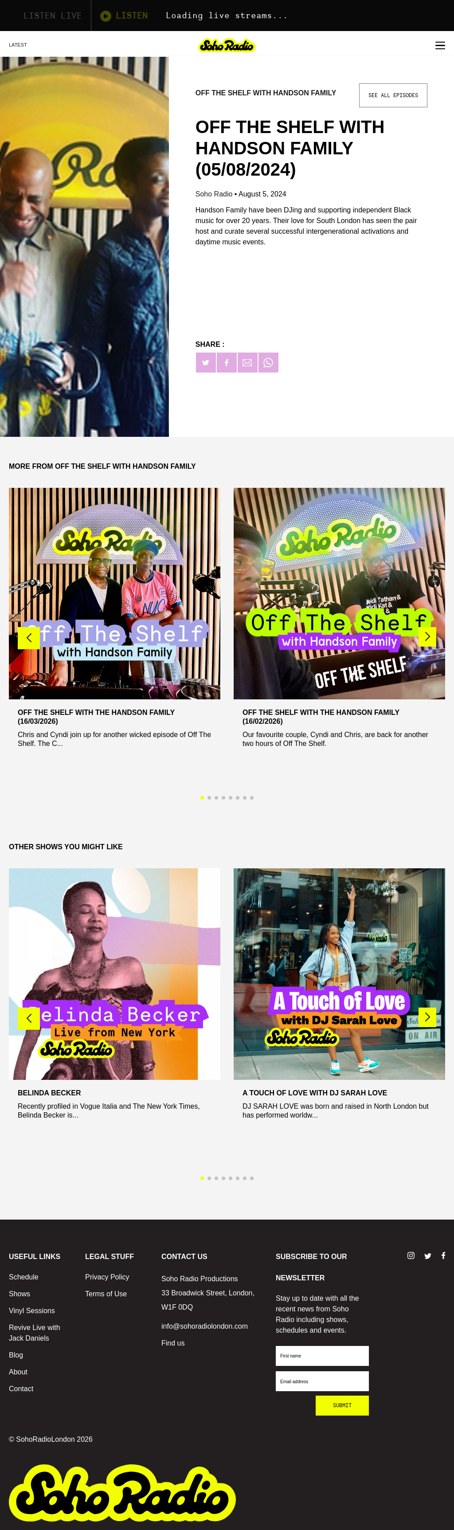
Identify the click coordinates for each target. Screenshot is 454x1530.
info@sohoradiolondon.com (204, 1326)
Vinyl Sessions (32, 1310)
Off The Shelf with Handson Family (266, 93)
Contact (21, 1389)
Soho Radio (215, 194)
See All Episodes (393, 95)
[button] (427, 637)
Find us (172, 1343)
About (18, 1372)
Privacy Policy (107, 1277)
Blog (16, 1355)
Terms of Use (106, 1294)
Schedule (24, 1277)
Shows (19, 1294)
